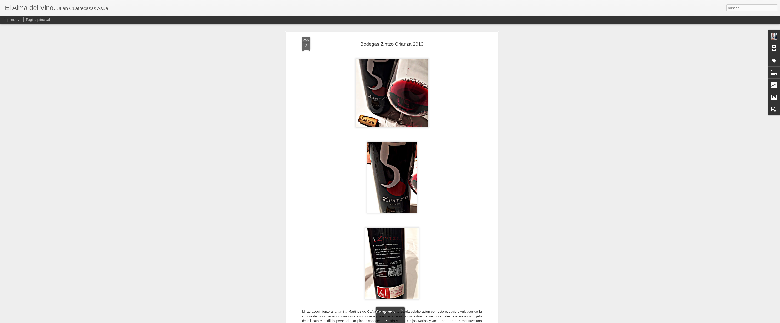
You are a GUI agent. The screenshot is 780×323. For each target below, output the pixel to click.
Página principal (38, 20)
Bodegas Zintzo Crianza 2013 (392, 44)
